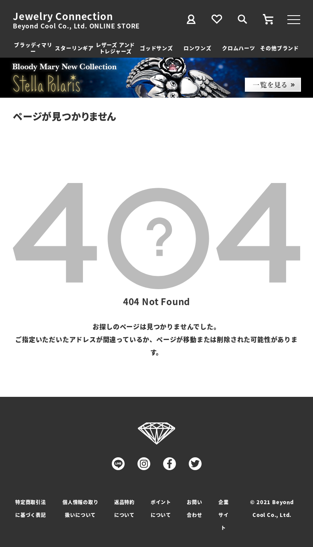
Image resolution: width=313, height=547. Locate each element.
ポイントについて (161, 508)
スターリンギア (74, 48)
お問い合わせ (194, 508)
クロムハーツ (238, 48)
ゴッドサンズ (156, 48)
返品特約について (124, 508)
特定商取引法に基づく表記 (30, 508)
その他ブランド (279, 48)
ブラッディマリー (33, 48)
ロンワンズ (197, 48)
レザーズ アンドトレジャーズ (115, 48)
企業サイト (223, 515)
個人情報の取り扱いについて (81, 508)
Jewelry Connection (63, 16)
